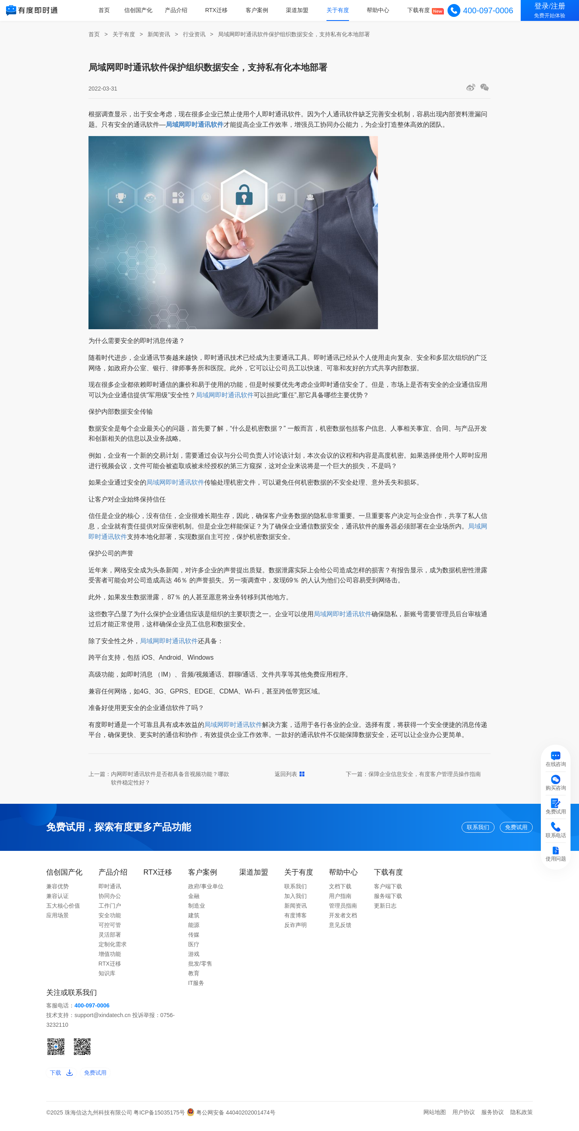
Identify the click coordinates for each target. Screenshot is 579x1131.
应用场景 (57, 919)
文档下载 (340, 890)
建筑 (193, 919)
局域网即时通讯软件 (225, 395)
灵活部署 (110, 938)
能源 (193, 929)
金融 (193, 900)
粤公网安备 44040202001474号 (231, 1120)
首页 (111, 10)
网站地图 (434, 1120)
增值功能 (110, 958)
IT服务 (196, 987)
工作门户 (110, 909)
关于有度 (340, 10)
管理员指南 (343, 909)
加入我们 (295, 900)
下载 (64, 1078)
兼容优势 (57, 890)
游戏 (193, 958)
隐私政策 (521, 1120)
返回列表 (290, 774)
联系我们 (453, 829)
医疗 (193, 948)
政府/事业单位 (206, 890)
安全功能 (110, 919)
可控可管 (110, 929)
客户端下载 (388, 890)
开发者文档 (343, 919)
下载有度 (419, 10)
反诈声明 (295, 929)
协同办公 (110, 900)
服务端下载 (388, 900)
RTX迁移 (221, 10)
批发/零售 (200, 967)
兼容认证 (57, 900)
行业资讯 (194, 34)
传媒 (193, 938)
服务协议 (492, 1120)
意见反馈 (340, 929)
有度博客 (295, 919)
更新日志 (385, 909)
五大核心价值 (63, 909)
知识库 (107, 977)
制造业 (196, 909)
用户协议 (463, 1120)
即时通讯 (110, 890)
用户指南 (340, 900)
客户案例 (261, 10)
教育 (193, 977)
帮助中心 (379, 10)
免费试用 (508, 829)
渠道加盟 (300, 10)
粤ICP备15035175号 (160, 1120)
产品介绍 (181, 10)
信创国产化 (145, 10)
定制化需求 (113, 948)
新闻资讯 (159, 34)
